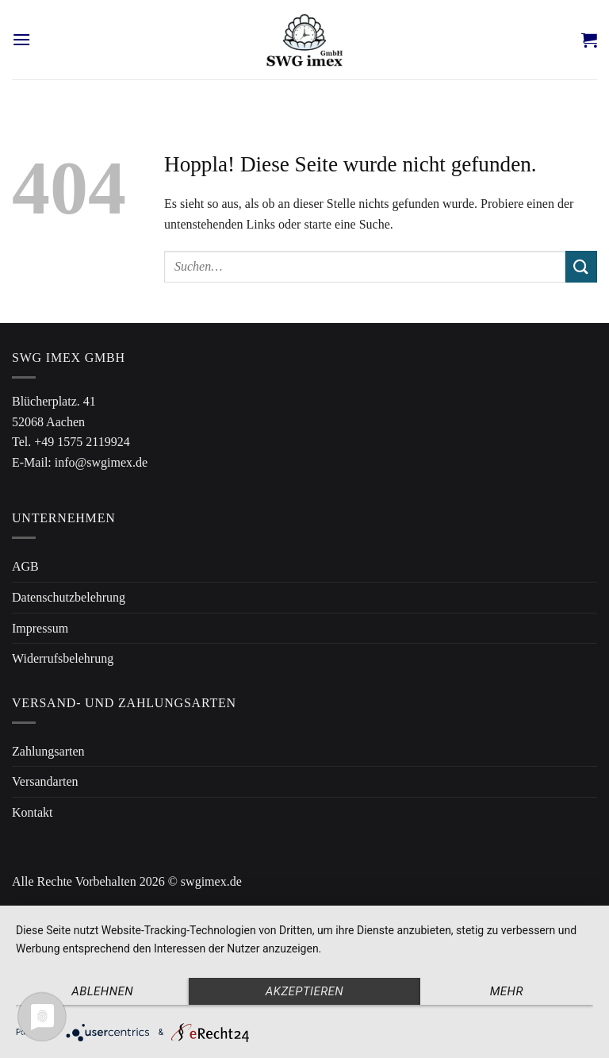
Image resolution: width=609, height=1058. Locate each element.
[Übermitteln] (581, 266)
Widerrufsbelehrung (62, 658)
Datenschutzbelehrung (68, 597)
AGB (25, 566)
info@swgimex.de (101, 462)
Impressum (40, 628)
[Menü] (21, 39)
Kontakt (32, 812)
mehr (506, 991)
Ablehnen (102, 991)
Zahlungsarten (48, 751)
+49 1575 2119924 (81, 441)
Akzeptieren (304, 991)
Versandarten (45, 781)
